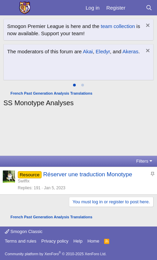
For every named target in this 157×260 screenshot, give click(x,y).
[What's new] (135, 7)
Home (93, 241)
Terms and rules (20, 241)
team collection (118, 26)
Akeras (131, 51)
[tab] (74, 85)
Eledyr (103, 51)
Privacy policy (54, 241)
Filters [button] (142, 161)
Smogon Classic (24, 231)
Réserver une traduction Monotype (87, 174)
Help (78, 241)
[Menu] (9, 8)
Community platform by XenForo (55, 254)
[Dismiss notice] (147, 26)
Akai (88, 51)
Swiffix (23, 181)
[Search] (149, 7)
